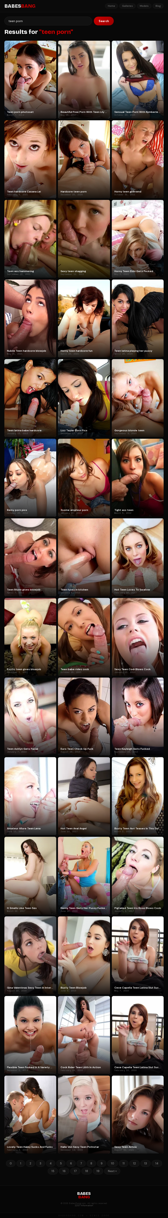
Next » (112, 1171)
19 (98, 1171)
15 (52, 1171)
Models (144, 5)
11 (123, 1163)
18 (86, 1171)
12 (134, 1163)
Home (111, 5)
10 (112, 1163)
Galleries (127, 5)
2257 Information (84, 1205)
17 (75, 1171)
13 (145, 1163)
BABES (19, 6)
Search (104, 21)
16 (64, 1171)
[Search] (48, 21)
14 (156, 1163)
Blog (158, 5)
